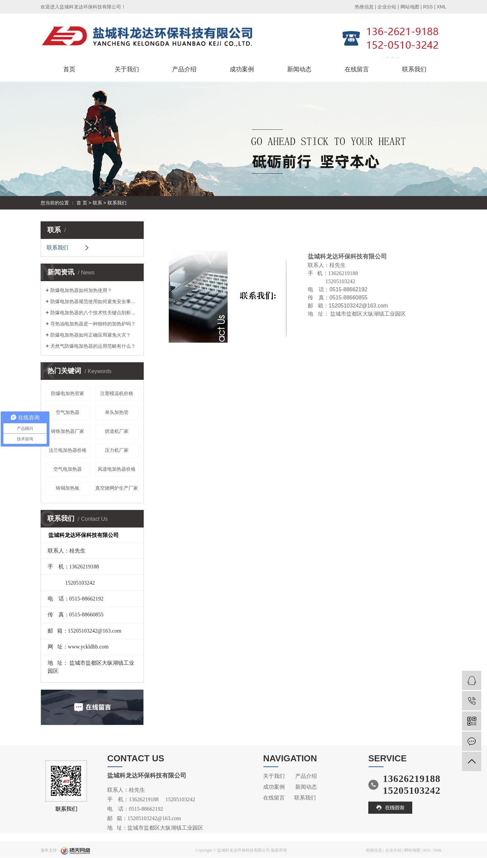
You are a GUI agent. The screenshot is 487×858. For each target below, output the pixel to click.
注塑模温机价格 (116, 393)
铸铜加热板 (67, 488)
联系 (97, 202)
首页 (69, 69)
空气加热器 (67, 412)
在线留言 (357, 69)
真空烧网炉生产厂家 (116, 488)
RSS (428, 6)
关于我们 (127, 69)
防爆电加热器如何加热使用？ (81, 290)
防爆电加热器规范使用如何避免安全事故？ (94, 301)
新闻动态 (299, 69)
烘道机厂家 (117, 431)
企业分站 (386, 6)
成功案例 (242, 69)
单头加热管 (117, 412)
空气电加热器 (67, 469)
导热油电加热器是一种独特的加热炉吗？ (93, 323)
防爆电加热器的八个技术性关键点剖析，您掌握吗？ (94, 312)
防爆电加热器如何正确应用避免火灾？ (90, 335)
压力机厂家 (117, 450)
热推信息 (364, 6)
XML (441, 6)
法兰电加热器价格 (68, 450)
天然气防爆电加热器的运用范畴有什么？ (93, 346)
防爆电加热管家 (67, 393)
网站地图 (409, 6)
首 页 (81, 202)
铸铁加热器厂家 (67, 431)
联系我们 (414, 69)
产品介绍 (184, 69)
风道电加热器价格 (117, 469)
